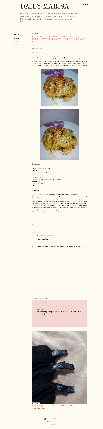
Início (22, 26)
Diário (27, 26)
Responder (40, 241)
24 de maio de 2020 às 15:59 (49, 235)
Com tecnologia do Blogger (51, 419)
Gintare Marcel (56, 421)
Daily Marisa (44, 7)
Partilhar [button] (16, 34)
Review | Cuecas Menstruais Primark (53, 406)
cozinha (16, 42)
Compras (40, 26)
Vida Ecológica (62, 26)
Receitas (53, 26)
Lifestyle (33, 26)
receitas (16, 44)
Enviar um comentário (41, 408)
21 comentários (45, 317)
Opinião (46, 26)
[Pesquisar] (86, 5)
